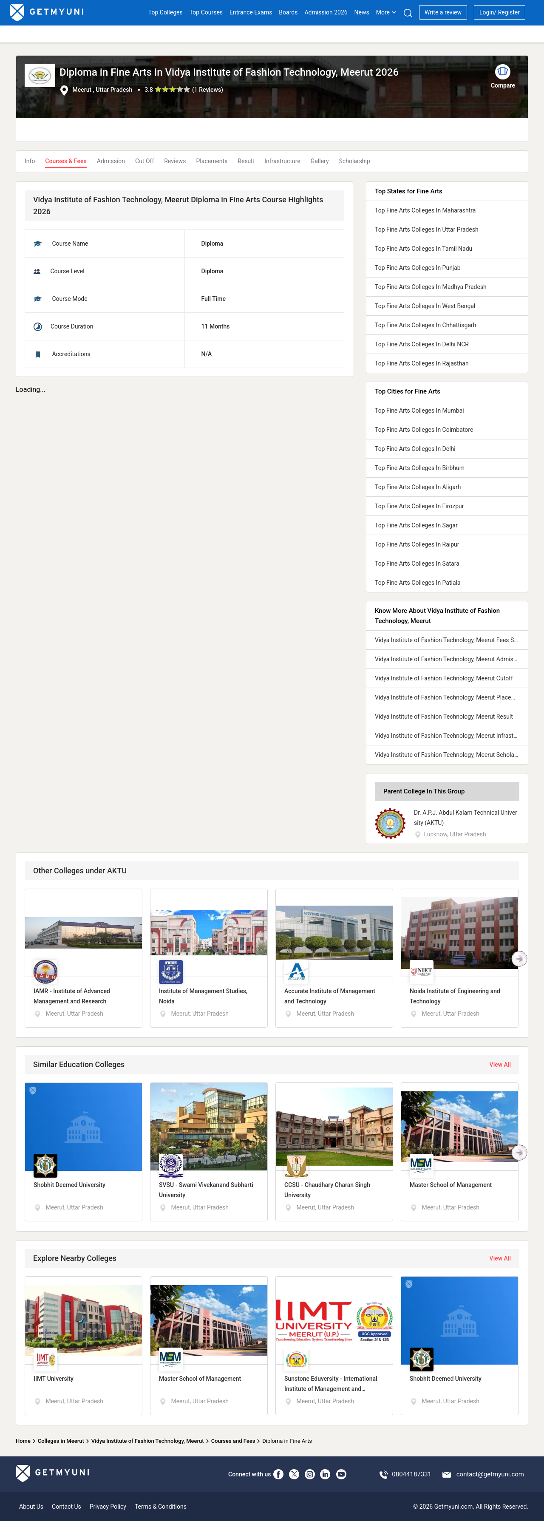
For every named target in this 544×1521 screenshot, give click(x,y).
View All (500, 1064)
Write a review (443, 12)
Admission (111, 161)
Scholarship (354, 161)
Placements (212, 161)
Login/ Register (499, 12)
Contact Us (66, 1506)
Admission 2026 (325, 12)
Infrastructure (282, 161)
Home (23, 1441)
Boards (288, 12)
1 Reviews (207, 89)
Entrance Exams (251, 12)
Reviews (175, 161)
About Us (31, 1506)
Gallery (320, 161)
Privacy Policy (108, 1506)
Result (246, 161)
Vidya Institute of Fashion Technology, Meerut (147, 1441)
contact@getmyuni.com (490, 1474)
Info (30, 161)
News (361, 12)
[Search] (407, 13)
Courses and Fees (233, 1441)
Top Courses (206, 12)
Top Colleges (165, 12)
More (386, 12)
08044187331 (411, 1474)
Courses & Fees (65, 161)
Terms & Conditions (161, 1506)
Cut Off (144, 161)
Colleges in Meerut (61, 1441)
